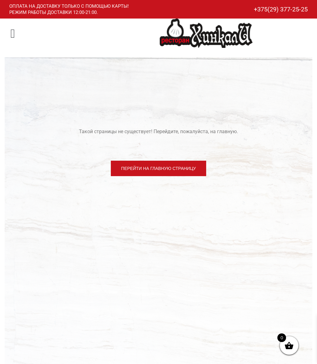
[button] (13, 33)
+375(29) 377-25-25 (281, 9)
